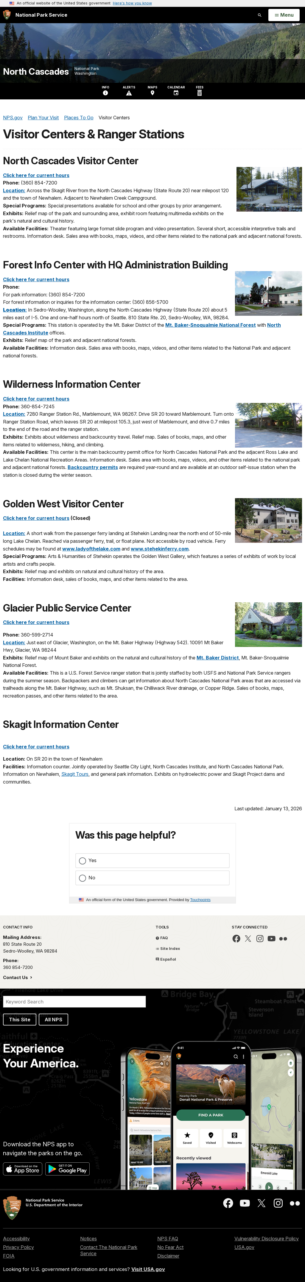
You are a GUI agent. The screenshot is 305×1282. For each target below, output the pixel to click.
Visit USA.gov (148, 1269)
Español (165, 959)
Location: (14, 190)
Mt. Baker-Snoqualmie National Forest (210, 325)
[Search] (74, 1002)
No (91, 878)
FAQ (161, 937)
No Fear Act (170, 1247)
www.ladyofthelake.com (91, 549)
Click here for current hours (36, 175)
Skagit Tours (74, 774)
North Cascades (36, 72)
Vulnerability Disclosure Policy (266, 1239)
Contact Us (16, 977)
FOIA (9, 1256)
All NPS (53, 1020)
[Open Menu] (284, 15)
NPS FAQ (167, 1239)
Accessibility (16, 1239)
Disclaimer (168, 1256)
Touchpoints (200, 900)
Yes (92, 860)
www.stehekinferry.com (160, 549)
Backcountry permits (93, 467)
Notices (88, 1239)
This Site (19, 1020)
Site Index (167, 948)
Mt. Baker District (218, 658)
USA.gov (244, 1247)
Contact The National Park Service (108, 1250)
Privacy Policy (18, 1247)
